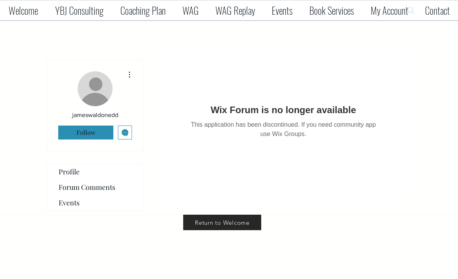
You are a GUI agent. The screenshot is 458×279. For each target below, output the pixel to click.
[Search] (411, 10)
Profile (69, 171)
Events (69, 202)
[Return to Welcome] (222, 222)
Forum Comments (87, 187)
